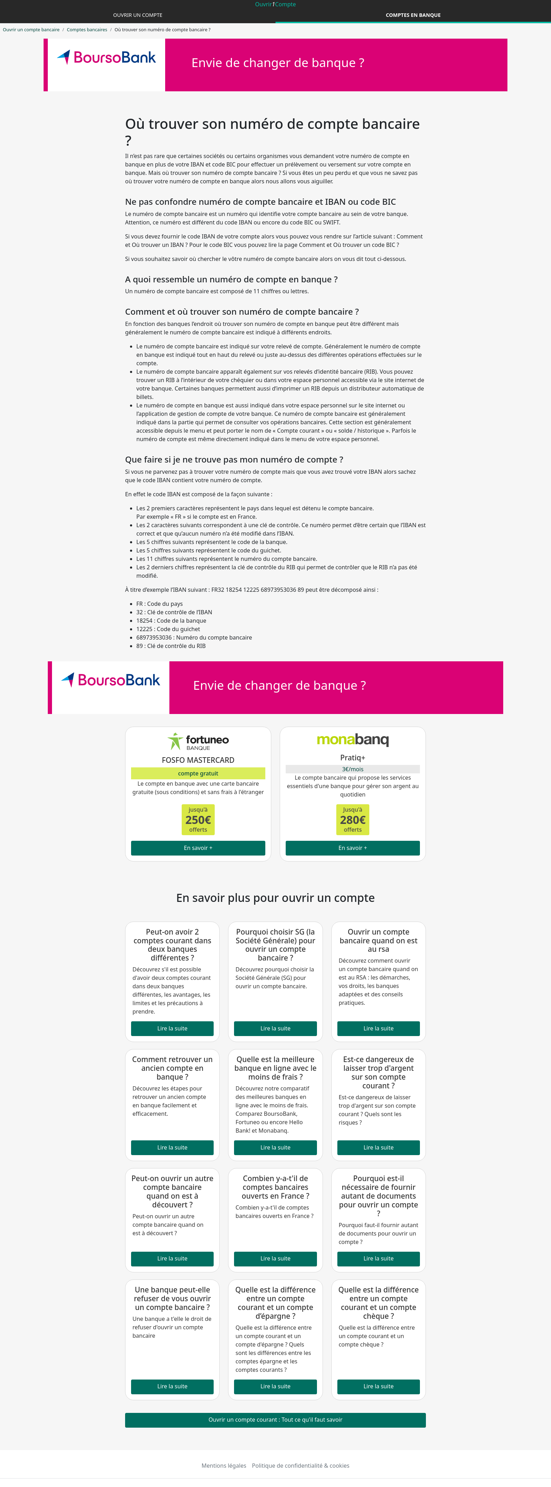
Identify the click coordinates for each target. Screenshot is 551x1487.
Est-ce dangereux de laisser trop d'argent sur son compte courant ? (378, 1072)
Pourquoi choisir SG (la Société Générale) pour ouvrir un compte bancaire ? (275, 945)
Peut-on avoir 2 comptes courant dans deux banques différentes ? (173, 945)
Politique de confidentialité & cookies (300, 1465)
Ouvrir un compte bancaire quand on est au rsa (379, 940)
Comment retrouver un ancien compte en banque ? (172, 1068)
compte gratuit (198, 773)
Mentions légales (224, 1465)
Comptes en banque (413, 15)
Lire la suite (172, 1028)
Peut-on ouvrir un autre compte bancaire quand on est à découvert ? (172, 1191)
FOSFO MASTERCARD (198, 760)
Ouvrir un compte (137, 15)
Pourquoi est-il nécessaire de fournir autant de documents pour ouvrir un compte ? (378, 1195)
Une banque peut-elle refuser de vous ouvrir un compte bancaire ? (172, 1298)
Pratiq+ (352, 757)
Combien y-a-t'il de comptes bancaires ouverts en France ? (275, 1187)
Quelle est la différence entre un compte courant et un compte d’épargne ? (275, 1303)
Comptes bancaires (87, 29)
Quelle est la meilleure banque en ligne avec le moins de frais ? (275, 1068)
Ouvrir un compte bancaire (31, 29)
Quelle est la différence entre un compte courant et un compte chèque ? (378, 1303)
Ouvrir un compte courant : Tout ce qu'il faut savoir (275, 1419)
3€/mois (353, 769)
